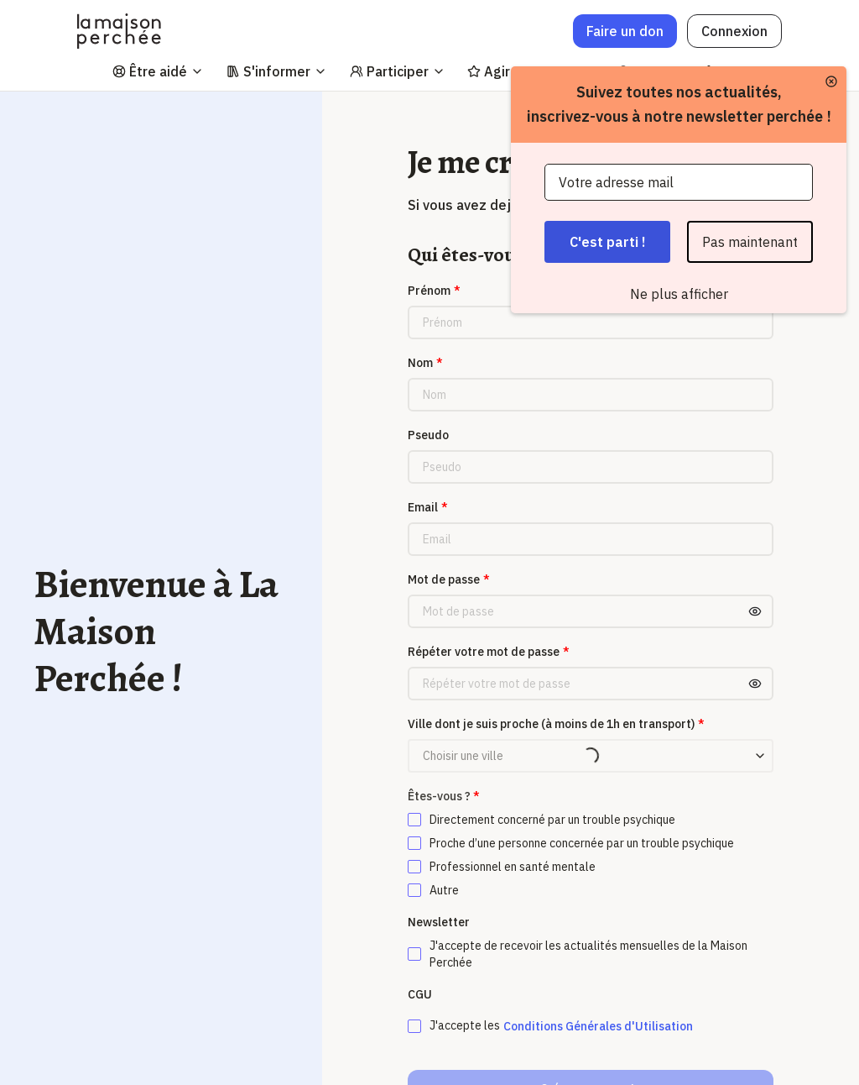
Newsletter (439, 922)
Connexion (734, 31)
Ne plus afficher (679, 294)
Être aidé (158, 71)
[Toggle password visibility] (755, 611)
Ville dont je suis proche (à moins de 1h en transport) (556, 723)
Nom (425, 362)
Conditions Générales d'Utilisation (598, 1026)
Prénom (434, 290)
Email (428, 507)
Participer (397, 71)
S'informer (276, 71)
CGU (420, 994)
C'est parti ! (608, 241)
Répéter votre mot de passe (489, 651)
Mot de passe (449, 579)
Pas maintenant (750, 241)
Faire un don (625, 31)
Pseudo (428, 435)
